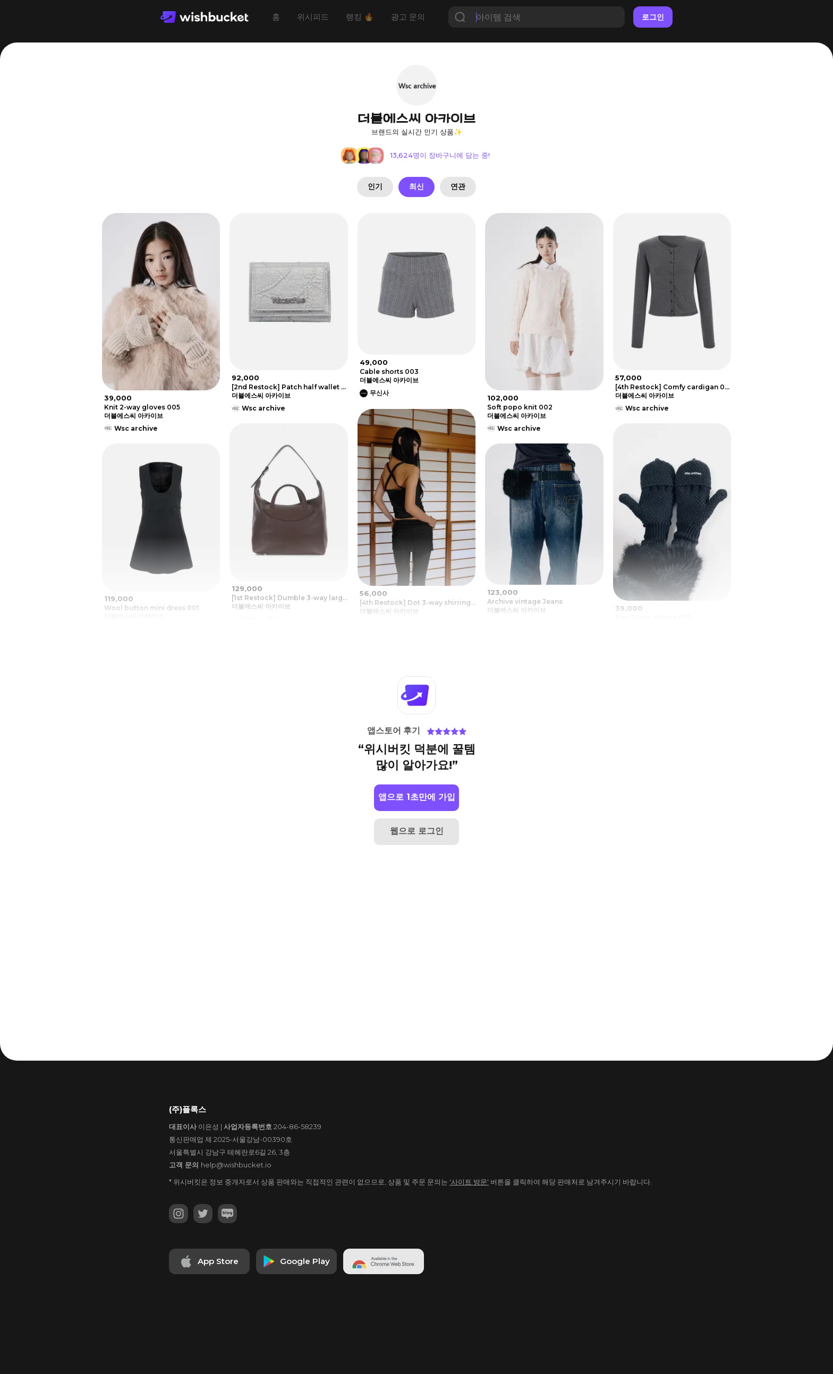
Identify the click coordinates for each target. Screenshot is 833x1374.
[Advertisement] (42, 372)
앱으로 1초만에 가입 (416, 797)
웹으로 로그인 (417, 831)
